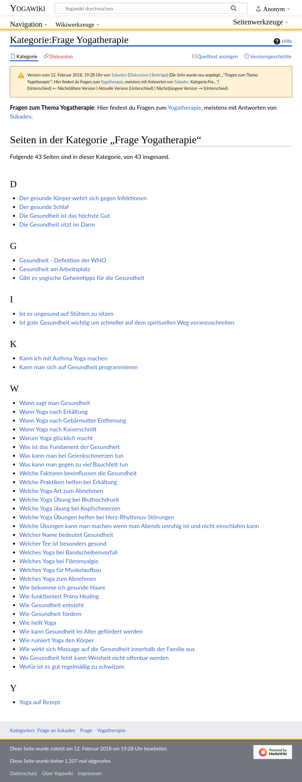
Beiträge (159, 74)
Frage (86, 730)
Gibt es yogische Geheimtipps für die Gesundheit (81, 277)
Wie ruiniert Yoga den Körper (56, 640)
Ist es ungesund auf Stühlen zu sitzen (66, 313)
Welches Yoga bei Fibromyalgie (58, 561)
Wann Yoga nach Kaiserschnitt (57, 429)
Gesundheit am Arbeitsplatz (54, 268)
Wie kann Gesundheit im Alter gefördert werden (81, 631)
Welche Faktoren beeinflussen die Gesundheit (78, 473)
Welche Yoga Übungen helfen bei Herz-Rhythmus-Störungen (96, 517)
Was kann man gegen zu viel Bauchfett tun (73, 464)
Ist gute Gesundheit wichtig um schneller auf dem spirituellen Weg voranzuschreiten (126, 322)
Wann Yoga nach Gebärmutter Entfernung (72, 420)
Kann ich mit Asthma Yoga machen (63, 358)
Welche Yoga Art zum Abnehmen (61, 490)
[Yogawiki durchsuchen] (151, 8)
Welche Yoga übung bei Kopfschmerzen (69, 508)
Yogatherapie (112, 81)
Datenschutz (23, 773)
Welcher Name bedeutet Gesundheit (66, 534)
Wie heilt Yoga (37, 622)
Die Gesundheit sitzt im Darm (57, 224)
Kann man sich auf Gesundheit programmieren (78, 366)
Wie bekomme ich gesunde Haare (62, 587)
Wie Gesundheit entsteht (51, 604)
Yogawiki (27, 8)
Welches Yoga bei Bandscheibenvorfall (68, 552)
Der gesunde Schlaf (44, 206)
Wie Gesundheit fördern (50, 613)
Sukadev (181, 81)
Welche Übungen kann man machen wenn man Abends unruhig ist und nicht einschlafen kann (139, 525)
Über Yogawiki (57, 773)
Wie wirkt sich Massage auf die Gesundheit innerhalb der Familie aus (107, 648)
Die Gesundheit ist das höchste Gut (64, 215)
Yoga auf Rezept (39, 701)
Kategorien (22, 730)
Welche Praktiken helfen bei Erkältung (68, 481)
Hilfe (282, 41)
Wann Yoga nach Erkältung (53, 411)
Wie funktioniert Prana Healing (59, 596)
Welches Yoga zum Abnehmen (57, 578)
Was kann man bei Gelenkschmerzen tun (71, 455)
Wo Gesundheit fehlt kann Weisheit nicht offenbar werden (94, 657)
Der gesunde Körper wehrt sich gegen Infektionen (83, 198)
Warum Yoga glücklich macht (56, 437)
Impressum (90, 773)
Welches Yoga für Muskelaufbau (60, 569)
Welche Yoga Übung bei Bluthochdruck (69, 499)
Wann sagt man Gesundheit (54, 402)
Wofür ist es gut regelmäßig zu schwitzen (71, 666)
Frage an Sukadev (56, 730)
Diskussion (138, 74)
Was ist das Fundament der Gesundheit (69, 446)
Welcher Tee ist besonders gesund (62, 543)
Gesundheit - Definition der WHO (62, 260)
